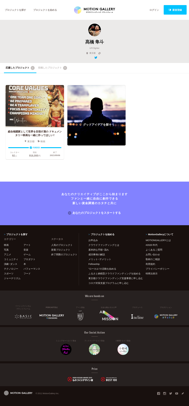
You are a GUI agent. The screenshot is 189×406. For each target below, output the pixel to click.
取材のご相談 (153, 259)
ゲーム (27, 254)
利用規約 (150, 264)
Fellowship (94, 264)
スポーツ (8, 273)
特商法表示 (152, 273)
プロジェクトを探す (15, 10)
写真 (6, 249)
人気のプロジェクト (62, 245)
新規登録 (175, 10)
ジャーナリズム (12, 278)
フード (27, 273)
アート (27, 245)
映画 (6, 245)
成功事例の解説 (96, 254)
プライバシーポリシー (157, 268)
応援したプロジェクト (20, 68)
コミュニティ (11, 259)
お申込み (93, 240)
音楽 (26, 249)
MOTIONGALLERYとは (158, 240)
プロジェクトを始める (45, 10)
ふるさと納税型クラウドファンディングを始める (113, 273)
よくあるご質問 (154, 249)
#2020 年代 (152, 245)
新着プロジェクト (60, 249)
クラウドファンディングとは (103, 245)
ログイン (154, 10)
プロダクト (29, 259)
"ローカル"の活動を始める (102, 268)
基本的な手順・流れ (98, 249)
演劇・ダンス (10, 264)
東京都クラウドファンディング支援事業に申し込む (113, 278)
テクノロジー (11, 268)
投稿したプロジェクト (52, 68)
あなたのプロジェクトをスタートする (94, 212)
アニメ (7, 254)
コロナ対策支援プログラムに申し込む (108, 283)
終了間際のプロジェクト (63, 254)
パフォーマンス (32, 268)
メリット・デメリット (99, 259)
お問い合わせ (153, 254)
